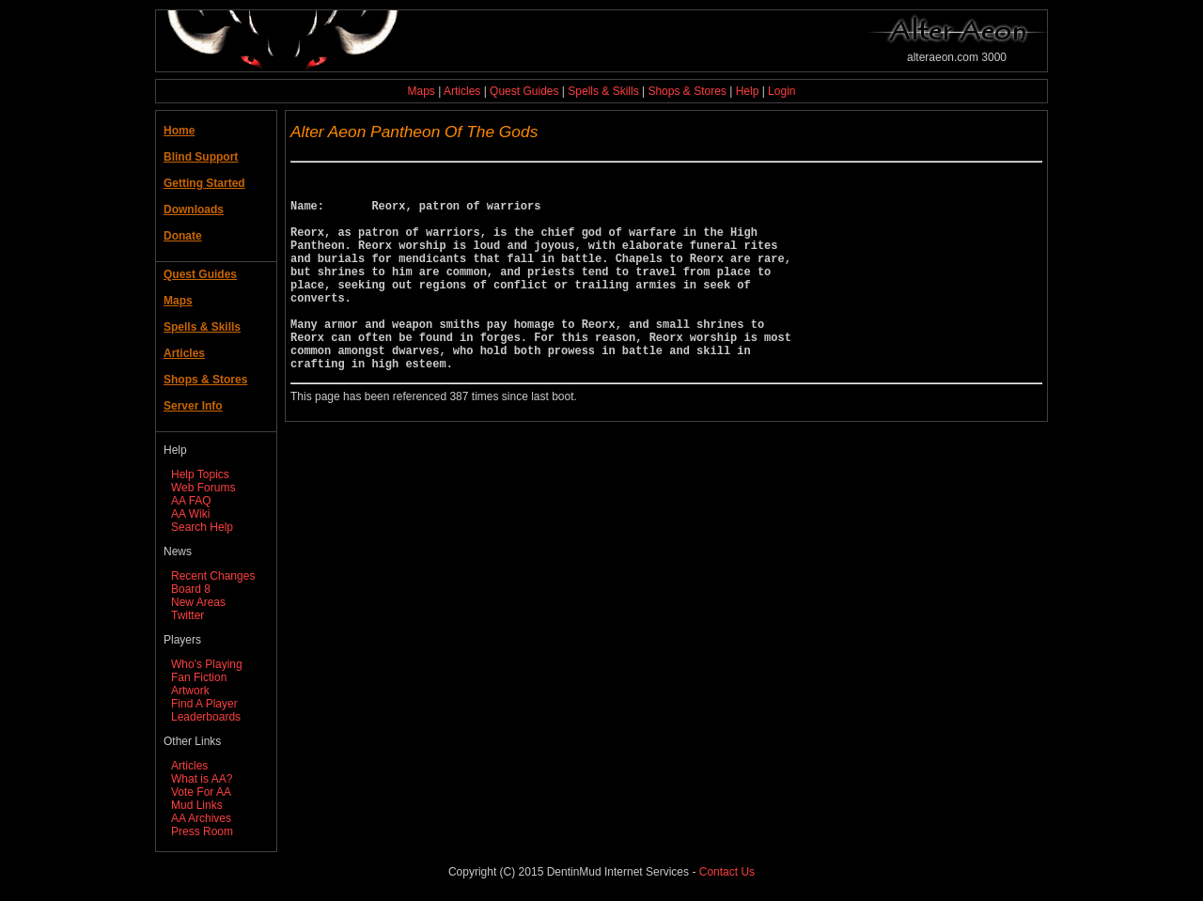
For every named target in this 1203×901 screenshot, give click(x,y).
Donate (183, 235)
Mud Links (197, 805)
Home (179, 130)
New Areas (198, 602)
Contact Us (727, 871)
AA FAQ (191, 500)
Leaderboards (206, 716)
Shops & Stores (687, 91)
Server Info (193, 405)
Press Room (202, 831)
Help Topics (200, 474)
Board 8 (191, 589)
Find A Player (204, 703)
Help (747, 91)
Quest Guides (524, 91)
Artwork (190, 690)
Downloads (194, 209)
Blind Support (201, 156)
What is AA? (201, 778)
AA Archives (201, 818)
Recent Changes (213, 576)
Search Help (202, 527)
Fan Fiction (199, 677)
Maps (421, 91)
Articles (462, 91)
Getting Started (204, 183)
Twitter (187, 615)
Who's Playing (206, 664)
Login (781, 91)
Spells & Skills (603, 91)
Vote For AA (201, 792)
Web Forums (203, 487)
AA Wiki (190, 513)
